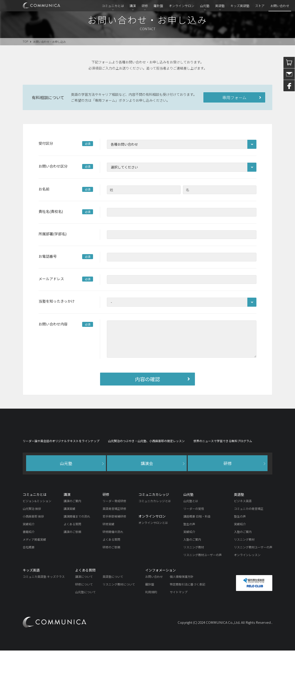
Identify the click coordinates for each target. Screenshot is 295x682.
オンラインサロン (181, 5)
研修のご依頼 (111, 578)
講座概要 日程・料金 (197, 548)
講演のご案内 (72, 532)
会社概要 (28, 578)
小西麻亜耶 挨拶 (33, 548)
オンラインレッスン (247, 586)
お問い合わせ (279, 5)
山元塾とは (190, 532)
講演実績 (69, 540)
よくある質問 (72, 555)
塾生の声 (189, 555)
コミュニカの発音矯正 (248, 540)
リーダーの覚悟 (193, 540)
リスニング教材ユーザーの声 (202, 586)
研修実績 (108, 555)
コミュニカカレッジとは (154, 532)
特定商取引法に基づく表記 (187, 616)
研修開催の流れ (113, 563)
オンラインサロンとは (153, 554)
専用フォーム (234, 97)
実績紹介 (28, 555)
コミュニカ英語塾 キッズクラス (44, 608)
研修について (84, 616)
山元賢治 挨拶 (32, 540)
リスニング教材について (119, 616)
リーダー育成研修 (114, 532)
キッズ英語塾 (239, 5)
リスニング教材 (193, 578)
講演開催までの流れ (77, 548)
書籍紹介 (28, 563)
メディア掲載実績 (34, 571)
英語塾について (113, 608)
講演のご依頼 (72, 563)
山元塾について (85, 623)
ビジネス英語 (243, 532)
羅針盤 (158, 5)
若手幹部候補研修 (114, 548)
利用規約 (151, 623)
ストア (260, 5)
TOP (25, 41)
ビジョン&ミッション (37, 532)
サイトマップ (178, 623)
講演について (84, 608)
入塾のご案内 (192, 571)
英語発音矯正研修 (114, 540)
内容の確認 (147, 379)
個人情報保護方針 (181, 608)
